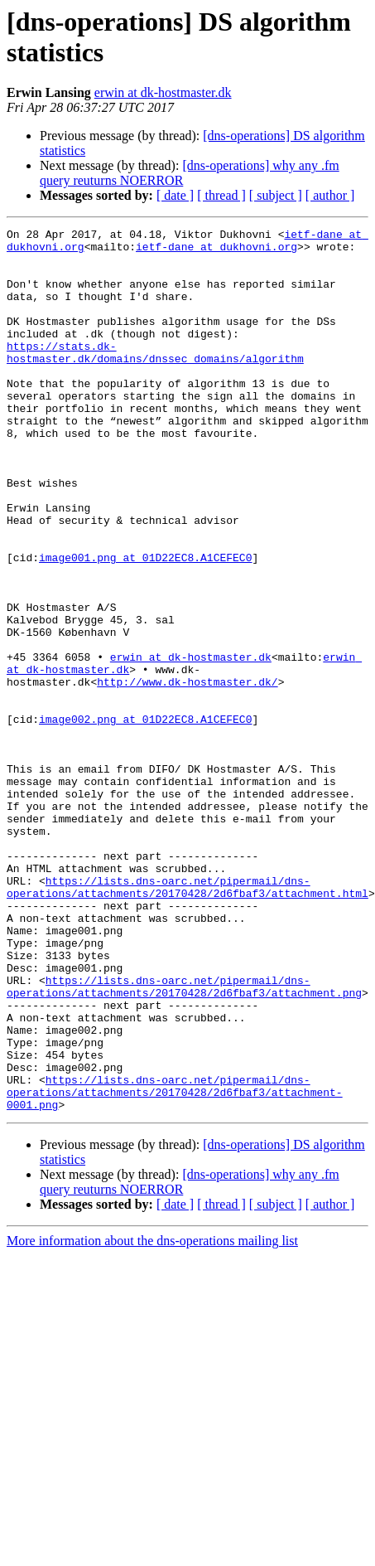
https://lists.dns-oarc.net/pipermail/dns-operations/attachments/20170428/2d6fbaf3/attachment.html (187, 1020)
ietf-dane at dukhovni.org (216, 251)
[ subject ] (275, 195)
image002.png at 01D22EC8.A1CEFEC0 (145, 818)
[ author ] (330, 195)
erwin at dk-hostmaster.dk (163, 92)
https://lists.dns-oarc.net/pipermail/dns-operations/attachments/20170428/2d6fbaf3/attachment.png (184, 1139)
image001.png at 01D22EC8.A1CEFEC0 (145, 624)
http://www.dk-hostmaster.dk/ (187, 773)
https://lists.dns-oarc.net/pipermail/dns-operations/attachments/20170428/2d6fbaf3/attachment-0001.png (175, 1266)
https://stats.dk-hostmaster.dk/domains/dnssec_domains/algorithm (155, 378)
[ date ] (175, 195)
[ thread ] (221, 195)
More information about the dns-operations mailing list (152, 1417)
